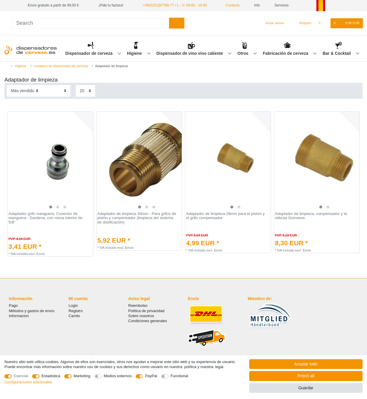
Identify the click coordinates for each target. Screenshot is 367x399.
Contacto (230, 5)
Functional (179, 376)
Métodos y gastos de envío (31, 311)
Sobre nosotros (141, 316)
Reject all (306, 375)
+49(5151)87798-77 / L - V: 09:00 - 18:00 (174, 5)
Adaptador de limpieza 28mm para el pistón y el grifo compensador (225, 216)
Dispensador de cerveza (89, 53)
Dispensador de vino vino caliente (190, 53)
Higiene (135, 53)
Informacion (19, 316)
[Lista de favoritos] (322, 23)
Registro (76, 311)
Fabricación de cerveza (286, 53)
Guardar (305, 387)
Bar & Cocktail (337, 53)
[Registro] (302, 23)
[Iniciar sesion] (272, 23)
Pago (13, 305)
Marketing (82, 376)
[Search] (176, 23)
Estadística (51, 376)
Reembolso (137, 305)
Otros (243, 53)
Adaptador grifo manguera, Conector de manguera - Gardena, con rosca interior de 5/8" (45, 218)
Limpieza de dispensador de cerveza (60, 66)
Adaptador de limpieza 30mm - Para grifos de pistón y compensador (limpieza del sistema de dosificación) (136, 218)
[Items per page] (85, 91)
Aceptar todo (306, 364)
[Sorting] (38, 91)
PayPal (151, 376)
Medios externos (118, 376)
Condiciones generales (147, 321)
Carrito (74, 316)
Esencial (21, 376)
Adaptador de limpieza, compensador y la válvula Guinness (311, 216)
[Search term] (90, 23)
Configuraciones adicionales (28, 382)
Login (73, 305)
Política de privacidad (146, 311)
